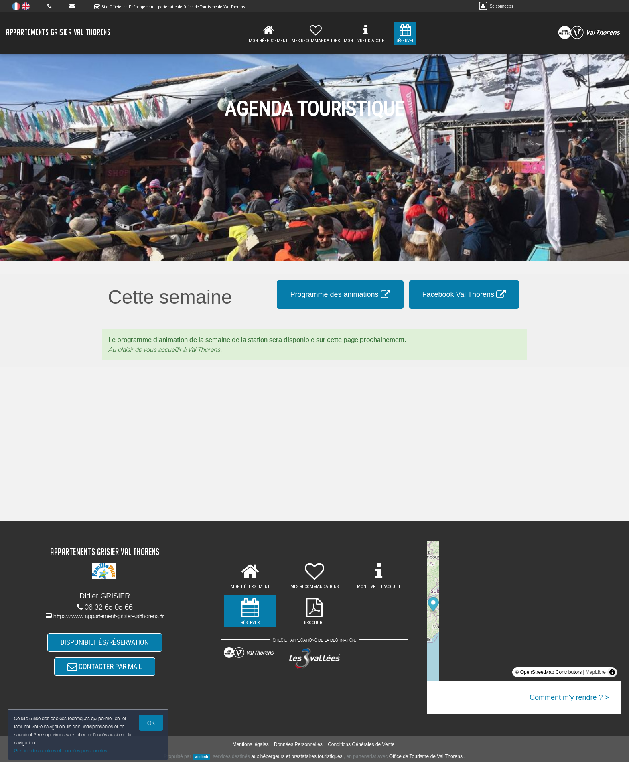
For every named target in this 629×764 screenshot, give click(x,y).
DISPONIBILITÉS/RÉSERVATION (105, 642)
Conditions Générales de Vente (361, 746)
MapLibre (596, 672)
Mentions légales (251, 746)
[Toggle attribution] (612, 672)
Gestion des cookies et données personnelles (61, 751)
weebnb (201, 758)
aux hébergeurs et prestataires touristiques (296, 758)
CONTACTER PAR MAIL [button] (104, 667)
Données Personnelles (298, 746)
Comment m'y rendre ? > (569, 697)
